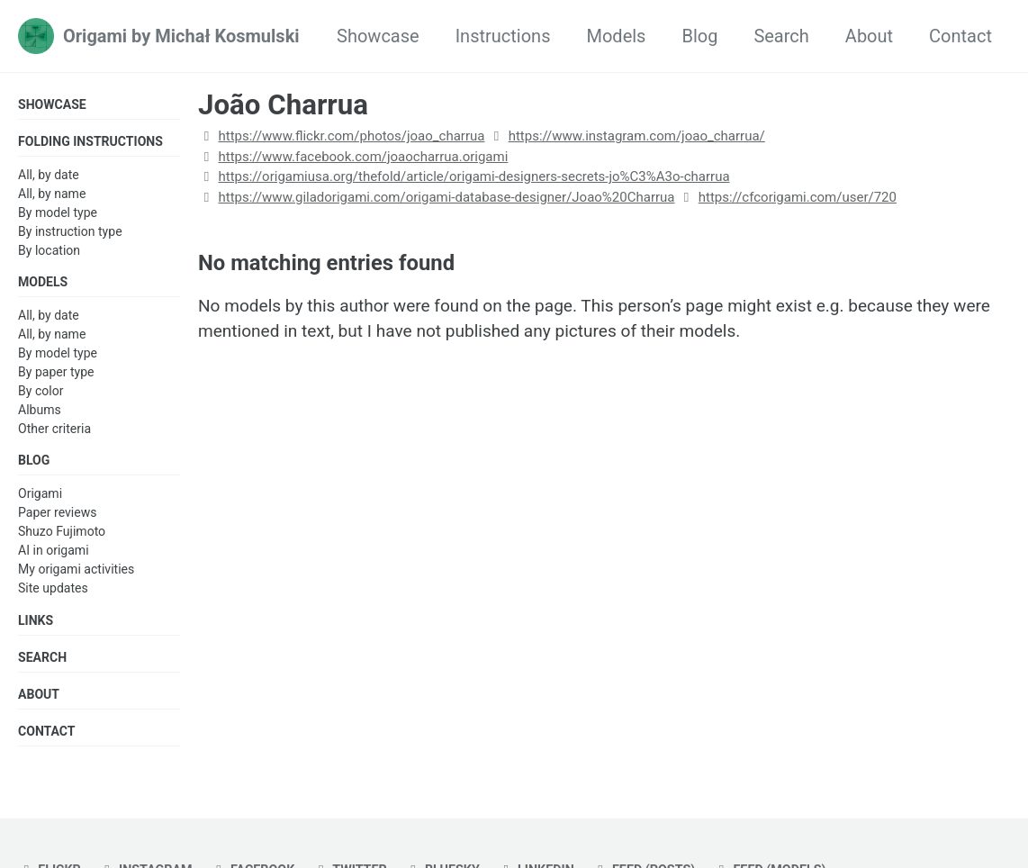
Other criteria (54, 431)
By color (40, 393)
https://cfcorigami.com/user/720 (798, 197)
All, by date (48, 175)
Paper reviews (57, 517)
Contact (960, 36)
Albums (39, 412)
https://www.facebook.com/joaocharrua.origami (363, 157)
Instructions (503, 36)
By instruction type (70, 232)
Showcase (378, 36)
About (869, 36)
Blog (699, 36)
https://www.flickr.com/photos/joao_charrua (351, 136)
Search (780, 36)
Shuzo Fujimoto (61, 536)
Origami (40, 498)
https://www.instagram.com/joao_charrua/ (637, 136)
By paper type (56, 374)
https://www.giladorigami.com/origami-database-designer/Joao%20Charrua (446, 197)
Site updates (53, 592)
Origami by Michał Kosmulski (181, 36)
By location (49, 252)
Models (615, 36)
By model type (57, 213)
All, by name (52, 194)
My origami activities (76, 573)
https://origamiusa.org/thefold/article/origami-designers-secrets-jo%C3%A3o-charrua (473, 176)
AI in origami (53, 554)
